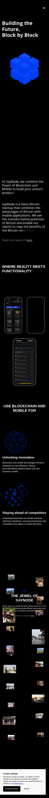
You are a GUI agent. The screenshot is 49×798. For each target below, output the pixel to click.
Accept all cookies (11, 789)
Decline (26, 789)
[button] (44, 8)
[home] (2, 8)
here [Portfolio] (29, 240)
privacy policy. (18, 783)
